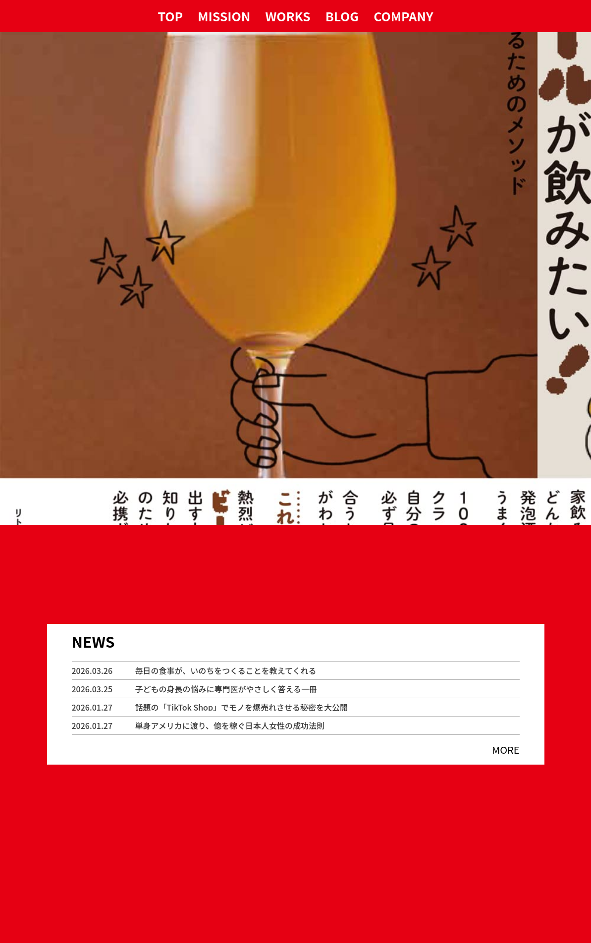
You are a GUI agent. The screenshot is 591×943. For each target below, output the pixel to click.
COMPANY (403, 16)
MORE (506, 750)
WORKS (288, 16)
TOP (170, 16)
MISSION (224, 16)
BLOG (342, 16)
